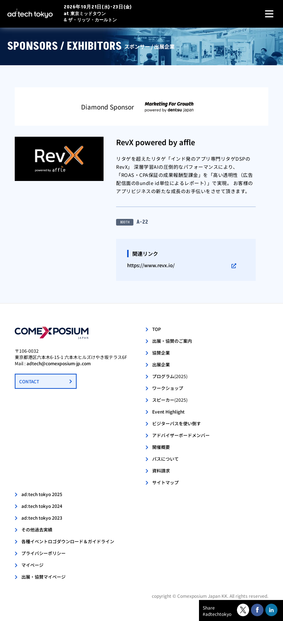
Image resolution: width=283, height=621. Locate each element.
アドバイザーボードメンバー (181, 435)
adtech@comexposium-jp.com (59, 363)
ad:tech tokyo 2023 (41, 517)
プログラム (170, 376)
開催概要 (161, 447)
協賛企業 (161, 352)
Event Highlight (168, 411)
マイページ (32, 565)
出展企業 (161, 364)
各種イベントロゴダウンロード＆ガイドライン (67, 541)
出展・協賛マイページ (43, 576)
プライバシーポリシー (43, 553)
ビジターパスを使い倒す (176, 423)
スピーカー (170, 400)
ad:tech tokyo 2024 (41, 506)
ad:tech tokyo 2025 (41, 494)
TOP (156, 329)
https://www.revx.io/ (151, 265)
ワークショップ (167, 388)
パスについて (165, 459)
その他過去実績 (36, 529)
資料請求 (161, 470)
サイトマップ (165, 482)
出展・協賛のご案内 (172, 341)
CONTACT (29, 381)
